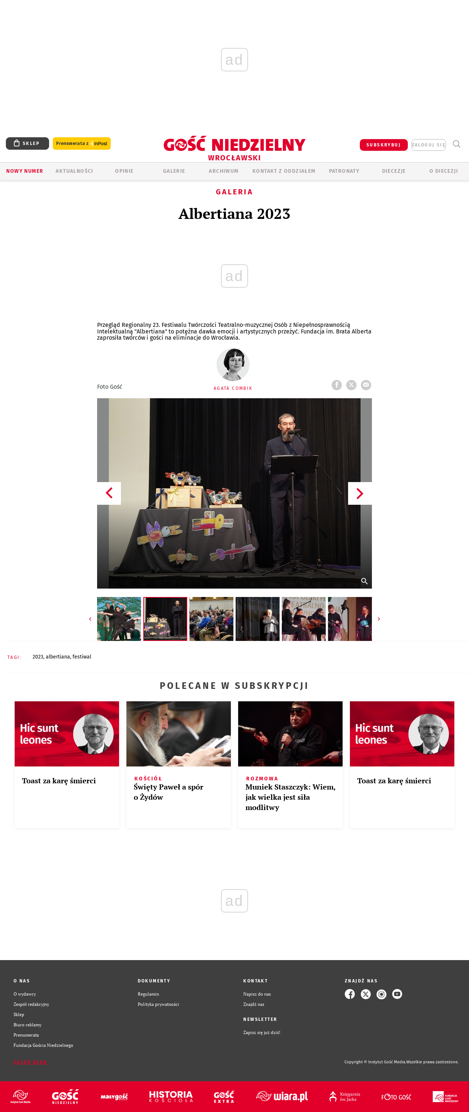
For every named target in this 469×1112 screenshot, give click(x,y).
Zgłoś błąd (30, 1062)
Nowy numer (24, 171)
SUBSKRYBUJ (383, 145)
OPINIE (124, 171)
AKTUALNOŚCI (74, 171)
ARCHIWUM (224, 171)
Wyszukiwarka (456, 144)
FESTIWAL (82, 657)
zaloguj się (429, 145)
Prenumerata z (81, 143)
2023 (38, 657)
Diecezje (394, 171)
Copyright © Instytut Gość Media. (375, 1062)
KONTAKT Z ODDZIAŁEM (284, 171)
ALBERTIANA (58, 657)
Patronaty (344, 171)
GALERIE (174, 171)
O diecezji (443, 171)
